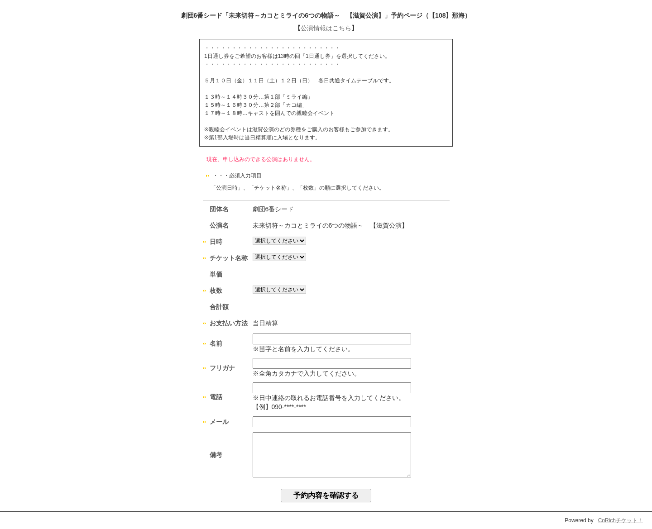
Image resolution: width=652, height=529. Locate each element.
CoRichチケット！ (620, 520)
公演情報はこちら (326, 28)
